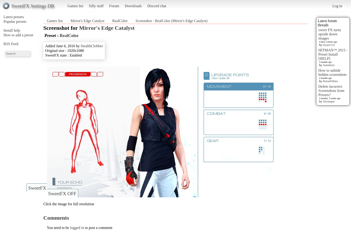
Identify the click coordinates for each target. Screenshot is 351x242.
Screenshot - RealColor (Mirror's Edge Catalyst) (172, 21)
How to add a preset (18, 35)
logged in (77, 228)
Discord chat (156, 6)
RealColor (120, 21)
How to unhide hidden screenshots (332, 72)
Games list (75, 6)
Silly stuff (96, 6)
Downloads (133, 6)
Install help (11, 30)
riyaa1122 (329, 45)
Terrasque (329, 101)
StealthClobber (92, 46)
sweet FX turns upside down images (329, 34)
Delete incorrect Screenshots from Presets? (331, 90)
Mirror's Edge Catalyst (87, 21)
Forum (114, 6)
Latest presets (13, 17)
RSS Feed (10, 44)
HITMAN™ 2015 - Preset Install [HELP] (333, 54)
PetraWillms (330, 81)
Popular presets (14, 22)
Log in (337, 6)
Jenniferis (329, 65)
